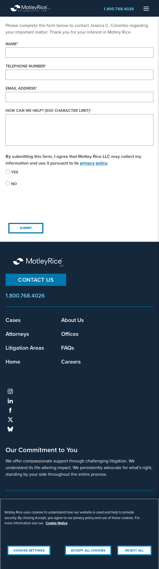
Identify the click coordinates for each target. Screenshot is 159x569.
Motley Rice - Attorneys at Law (30, 8)
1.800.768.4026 (119, 9)
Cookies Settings (28, 552)
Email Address (21, 88)
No (14, 184)
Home (13, 361)
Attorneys (17, 334)
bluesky (10, 429)
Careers (71, 361)
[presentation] (48, 209)
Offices (69, 334)
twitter (10, 419)
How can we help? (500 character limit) (48, 111)
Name (11, 44)
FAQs (67, 348)
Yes (14, 172)
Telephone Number (25, 66)
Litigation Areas (25, 348)
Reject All (134, 552)
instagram (10, 391)
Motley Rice (39, 262)
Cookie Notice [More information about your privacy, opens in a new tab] (57, 525)
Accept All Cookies (88, 552)
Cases (13, 320)
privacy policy (93, 163)
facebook (10, 410)
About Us (72, 320)
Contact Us (36, 280)
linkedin (10, 401)
